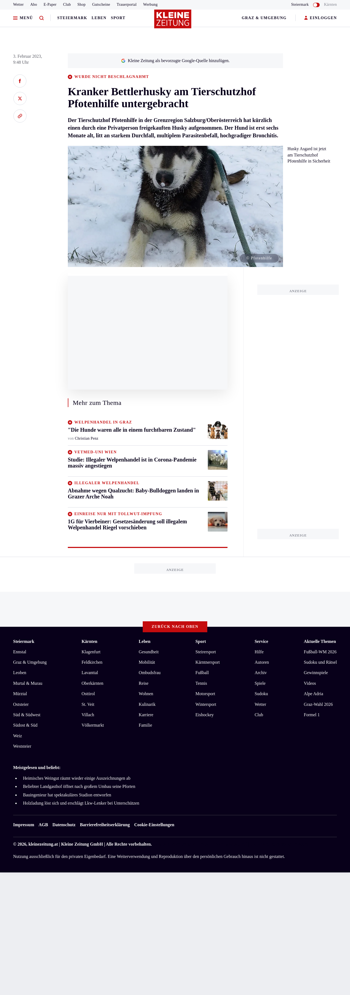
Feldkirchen (91, 662)
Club (67, 4)
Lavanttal (89, 672)
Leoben (19, 672)
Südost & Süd (25, 725)
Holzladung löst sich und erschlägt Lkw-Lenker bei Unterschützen (81, 803)
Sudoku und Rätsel (320, 662)
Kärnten (330, 4)
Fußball (202, 672)
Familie (145, 725)
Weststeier (22, 746)
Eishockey (205, 714)
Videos (310, 683)
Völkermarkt (92, 725)
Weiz (17, 735)
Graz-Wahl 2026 (318, 704)
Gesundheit (149, 651)
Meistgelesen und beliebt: (36, 767)
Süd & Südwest (26, 714)
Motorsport (205, 693)
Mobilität (147, 662)
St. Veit (87, 704)
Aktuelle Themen (320, 641)
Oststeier (21, 704)
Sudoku (261, 693)
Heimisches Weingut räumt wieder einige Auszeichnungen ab (76, 778)
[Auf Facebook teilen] (20, 81)
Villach (87, 714)
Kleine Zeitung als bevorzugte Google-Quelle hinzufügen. (175, 60)
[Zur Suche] (41, 18)
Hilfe (259, 651)
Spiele (260, 683)
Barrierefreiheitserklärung (105, 824)
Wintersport (206, 704)
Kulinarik (147, 704)
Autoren (262, 662)
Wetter (18, 4)
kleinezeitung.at (43, 844)
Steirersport (206, 651)
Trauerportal (127, 4)
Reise (143, 683)
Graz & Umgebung (264, 18)
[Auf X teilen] (20, 98)
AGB (43, 824)
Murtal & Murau (27, 683)
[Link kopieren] (20, 116)
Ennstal (19, 651)
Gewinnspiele (316, 672)
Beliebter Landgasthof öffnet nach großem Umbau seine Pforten (79, 786)
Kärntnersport (208, 662)
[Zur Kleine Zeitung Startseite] (173, 22)
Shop (81, 4)
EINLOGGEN (320, 18)
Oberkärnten (92, 683)
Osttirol (88, 693)
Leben (99, 18)
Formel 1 (312, 714)
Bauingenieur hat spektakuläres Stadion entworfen (67, 795)
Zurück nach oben (175, 627)
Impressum (23, 824)
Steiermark (72, 18)
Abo (33, 4)
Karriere (146, 714)
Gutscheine (101, 4)
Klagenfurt (90, 651)
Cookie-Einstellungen (154, 824)
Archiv (261, 672)
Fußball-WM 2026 (320, 651)
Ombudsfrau (150, 672)
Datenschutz (63, 824)
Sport (118, 18)
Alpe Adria (313, 693)
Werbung (150, 4)
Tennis (201, 683)
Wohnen (146, 693)
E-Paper (50, 4)
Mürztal (20, 693)
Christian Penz (86, 438)
